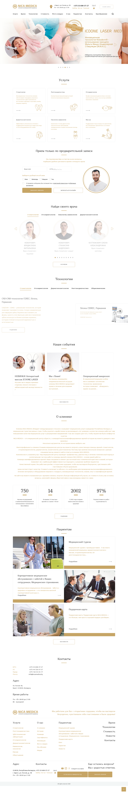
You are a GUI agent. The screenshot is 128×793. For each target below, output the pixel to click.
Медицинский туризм (67, 748)
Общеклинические (98, 288)
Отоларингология (91, 92)
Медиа (39, 770)
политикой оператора (60, 183)
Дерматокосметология (23, 120)
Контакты (89, 14)
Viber (26, 179)
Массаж (88, 120)
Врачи (23, 14)
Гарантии (62, 766)
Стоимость (45, 14)
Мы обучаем (41, 767)
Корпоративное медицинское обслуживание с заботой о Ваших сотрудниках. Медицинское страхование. (74, 754)
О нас (68, 14)
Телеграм (86, 8)
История (40, 751)
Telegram (45, 179)
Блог (60, 763)
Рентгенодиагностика (58, 92)
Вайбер (74, 8)
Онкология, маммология (58, 120)
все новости (64, 422)
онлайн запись (106, 6)
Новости (62, 769)
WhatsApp (35, 179)
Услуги (15, 14)
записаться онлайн (68, 190)
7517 (94, 6)
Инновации (41, 761)
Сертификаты (42, 758)
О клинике (41, 748)
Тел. (52, 179)
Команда (40, 754)
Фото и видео (57, 14)
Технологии (33, 14)
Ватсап (80, 8)
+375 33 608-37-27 (81, 6)
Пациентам (77, 14)
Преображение (101, 14)
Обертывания (18, 775)
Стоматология (20, 92)
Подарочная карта (65, 759)
